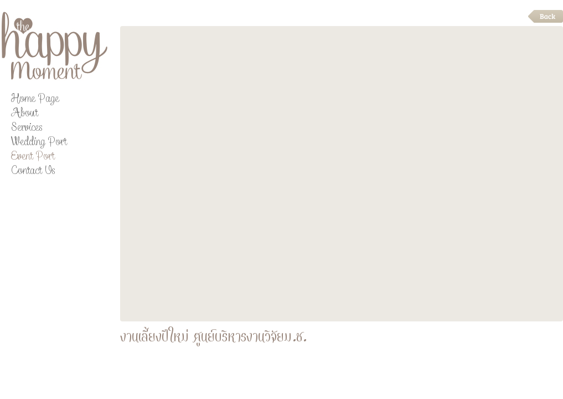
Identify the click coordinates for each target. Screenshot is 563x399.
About (24, 114)
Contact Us (33, 172)
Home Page (35, 100)
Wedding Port (38, 143)
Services (26, 129)
